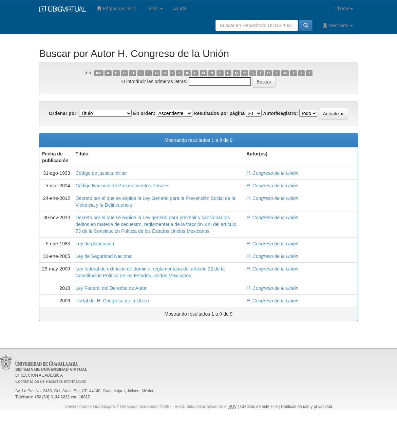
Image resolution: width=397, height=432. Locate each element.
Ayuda (179, 8)
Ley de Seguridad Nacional (104, 256)
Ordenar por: (63, 113)
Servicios (338, 25)
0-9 (98, 73)
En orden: (144, 113)
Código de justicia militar (101, 173)
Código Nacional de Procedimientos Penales (123, 185)
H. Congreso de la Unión (272, 173)
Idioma (344, 8)
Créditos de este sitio (259, 406)
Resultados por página (219, 113)
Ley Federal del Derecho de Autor (111, 288)
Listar (155, 8)
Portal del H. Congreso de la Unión (112, 300)
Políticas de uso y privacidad (306, 406)
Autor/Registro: (280, 113)
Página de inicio (116, 8)
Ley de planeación (95, 243)
